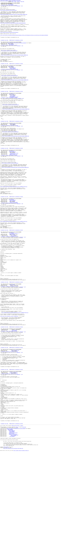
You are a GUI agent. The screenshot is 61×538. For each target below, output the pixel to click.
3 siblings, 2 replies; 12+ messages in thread (9, 281)
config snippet (6, 532)
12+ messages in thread (18, 75)
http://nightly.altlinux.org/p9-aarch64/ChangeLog (9, 38)
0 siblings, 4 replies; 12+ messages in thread (9, 82)
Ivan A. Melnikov (13, 80)
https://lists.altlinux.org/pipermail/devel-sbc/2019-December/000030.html (13, 17)
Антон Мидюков (11, 52)
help (14, 1)
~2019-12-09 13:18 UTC (15, 507)
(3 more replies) (13, 81)
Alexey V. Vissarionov (14, 182)
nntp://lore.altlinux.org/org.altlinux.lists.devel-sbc (13, 534)
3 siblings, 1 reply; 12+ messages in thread (9, 116)
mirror (20, 1)
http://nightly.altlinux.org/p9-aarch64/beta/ (9, 60)
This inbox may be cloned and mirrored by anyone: (9, 524)
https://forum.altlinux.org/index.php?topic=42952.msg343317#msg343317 (13, 27)
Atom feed (23, 1)
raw (21, 6)
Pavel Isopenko (10, 5)
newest (21, 507)
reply (7, 75)
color (17, 1)
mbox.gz (17, 509)
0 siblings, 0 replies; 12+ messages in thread (9, 149)
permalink (18, 6)
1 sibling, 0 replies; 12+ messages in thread (9, 445)
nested (13, 75)
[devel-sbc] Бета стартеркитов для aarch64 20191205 (16, 510)
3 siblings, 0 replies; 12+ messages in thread (9, 241)
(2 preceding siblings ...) (14, 278)
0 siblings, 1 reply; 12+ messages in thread (9, 53)
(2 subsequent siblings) (14, 115)
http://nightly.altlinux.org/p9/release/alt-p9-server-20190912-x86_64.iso (13, 222)
